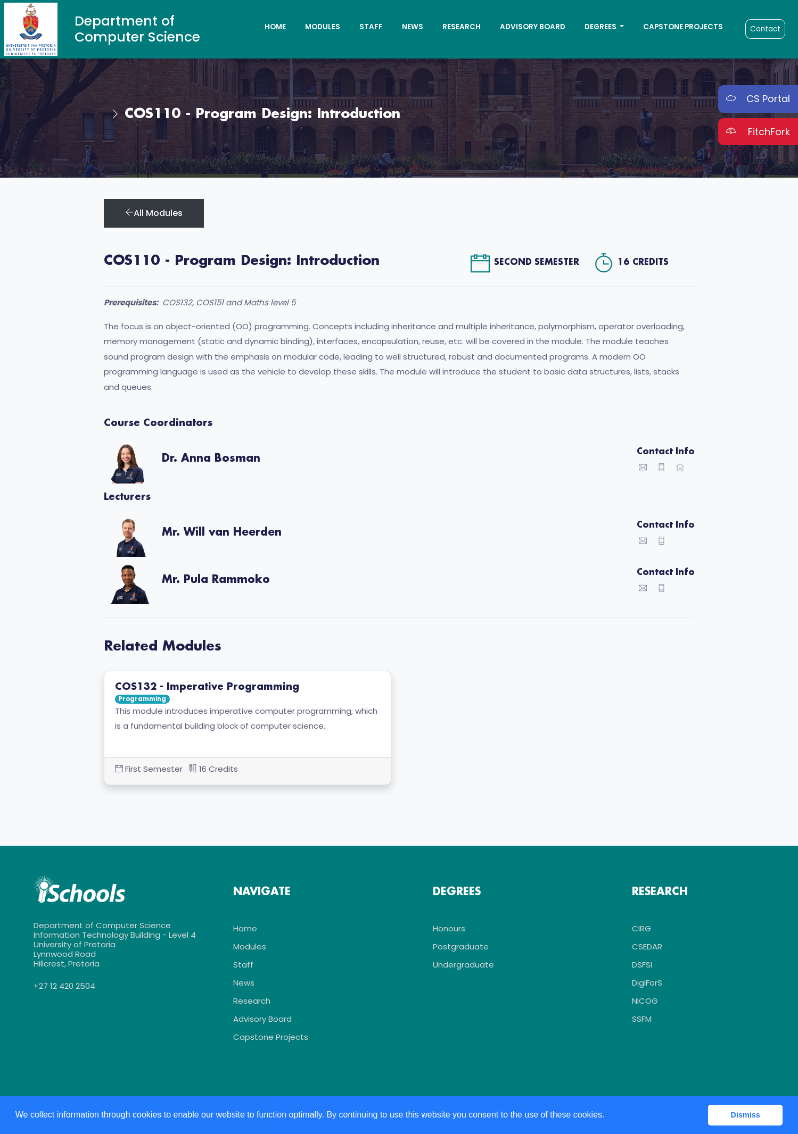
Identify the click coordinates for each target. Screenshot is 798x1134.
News (412, 27)
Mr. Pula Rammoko (216, 580)
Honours (449, 928)
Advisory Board (532, 27)
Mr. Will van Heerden (222, 532)
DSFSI (642, 964)
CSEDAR (647, 946)
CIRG (641, 928)
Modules (322, 27)
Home (275, 27)
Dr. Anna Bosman (211, 458)
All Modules (154, 213)
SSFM (642, 1018)
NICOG (645, 1000)
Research (461, 27)
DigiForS (647, 982)
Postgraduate (461, 946)
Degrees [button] (601, 27)
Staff (371, 27)
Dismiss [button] (745, 1115)
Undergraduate (463, 964)
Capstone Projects (683, 27)
